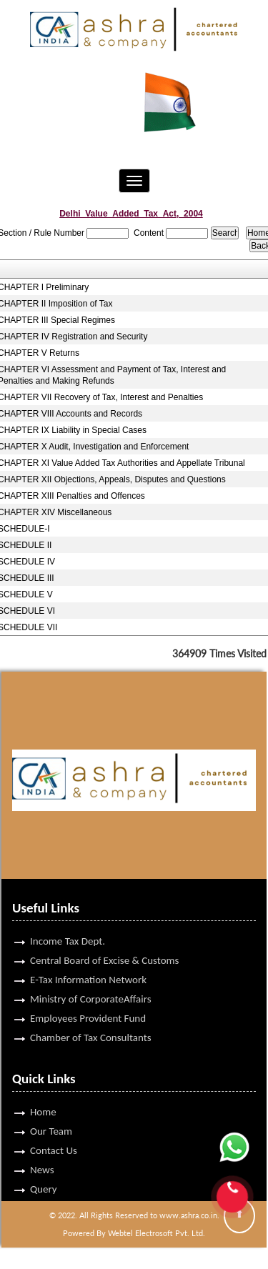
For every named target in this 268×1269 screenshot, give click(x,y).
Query (43, 1167)
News (42, 1148)
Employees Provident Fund (88, 996)
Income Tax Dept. (67, 919)
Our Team (51, 1109)
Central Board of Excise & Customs (104, 938)
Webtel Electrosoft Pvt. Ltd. (156, 1233)
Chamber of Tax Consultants (91, 1016)
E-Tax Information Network (88, 958)
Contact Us (53, 1129)
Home (43, 1090)
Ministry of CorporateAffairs (91, 977)
